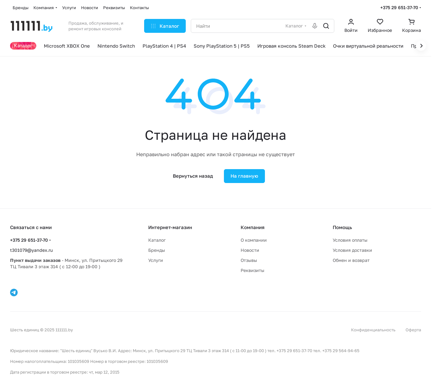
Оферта (413, 329)
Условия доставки (352, 250)
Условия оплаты (350, 240)
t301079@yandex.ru (31, 250)
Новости (250, 250)
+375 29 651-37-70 (399, 7)
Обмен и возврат (351, 260)
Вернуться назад (193, 176)
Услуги (155, 260)
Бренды (156, 250)
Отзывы (249, 260)
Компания (253, 227)
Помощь (342, 227)
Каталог (157, 240)
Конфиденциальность (373, 329)
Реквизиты (252, 270)
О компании (254, 240)
